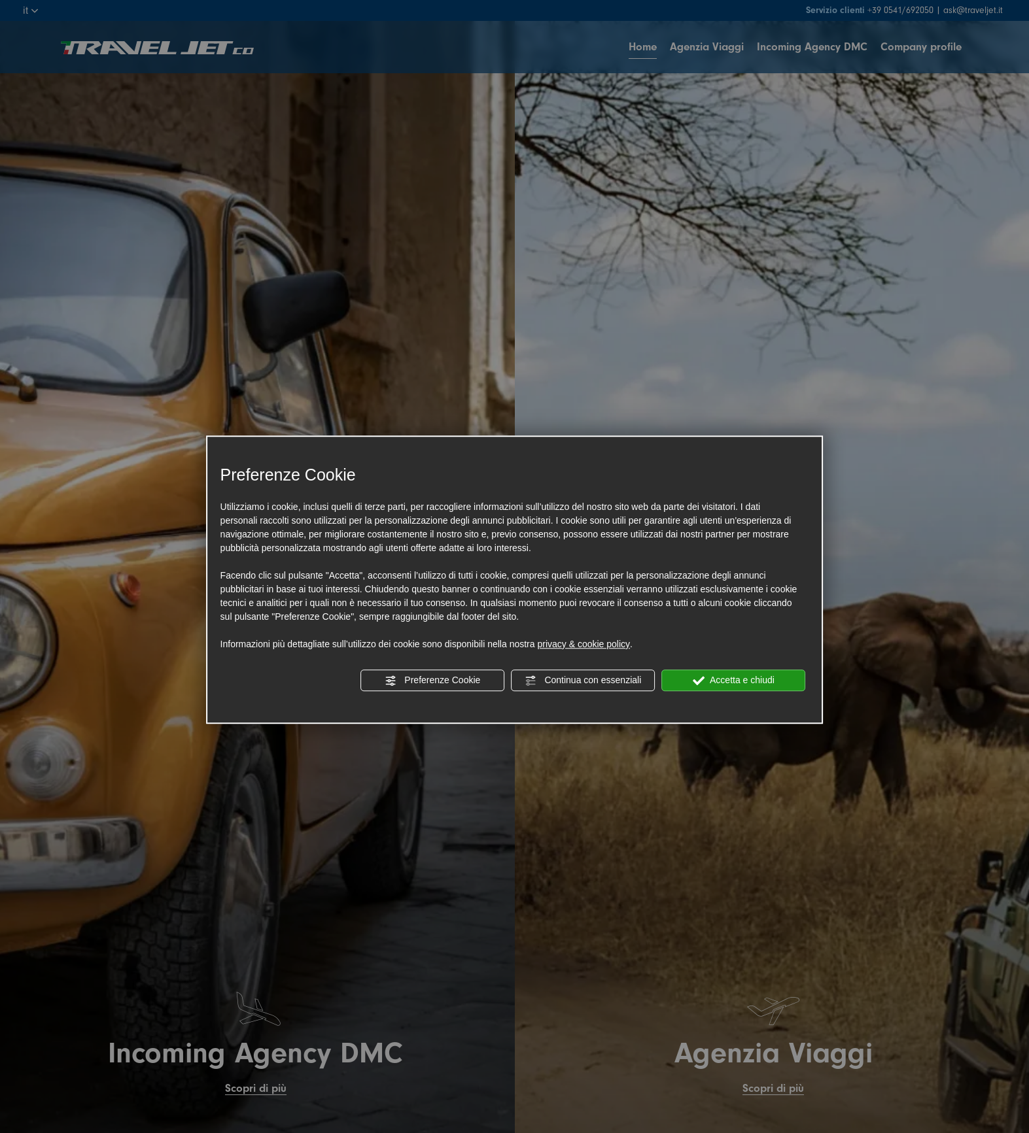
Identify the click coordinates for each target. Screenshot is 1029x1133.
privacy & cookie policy (583, 644)
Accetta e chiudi (734, 680)
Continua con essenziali (583, 680)
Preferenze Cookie (432, 680)
